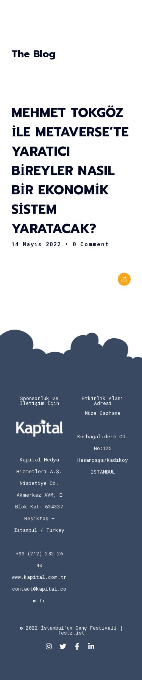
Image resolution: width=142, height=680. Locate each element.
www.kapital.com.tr (39, 577)
